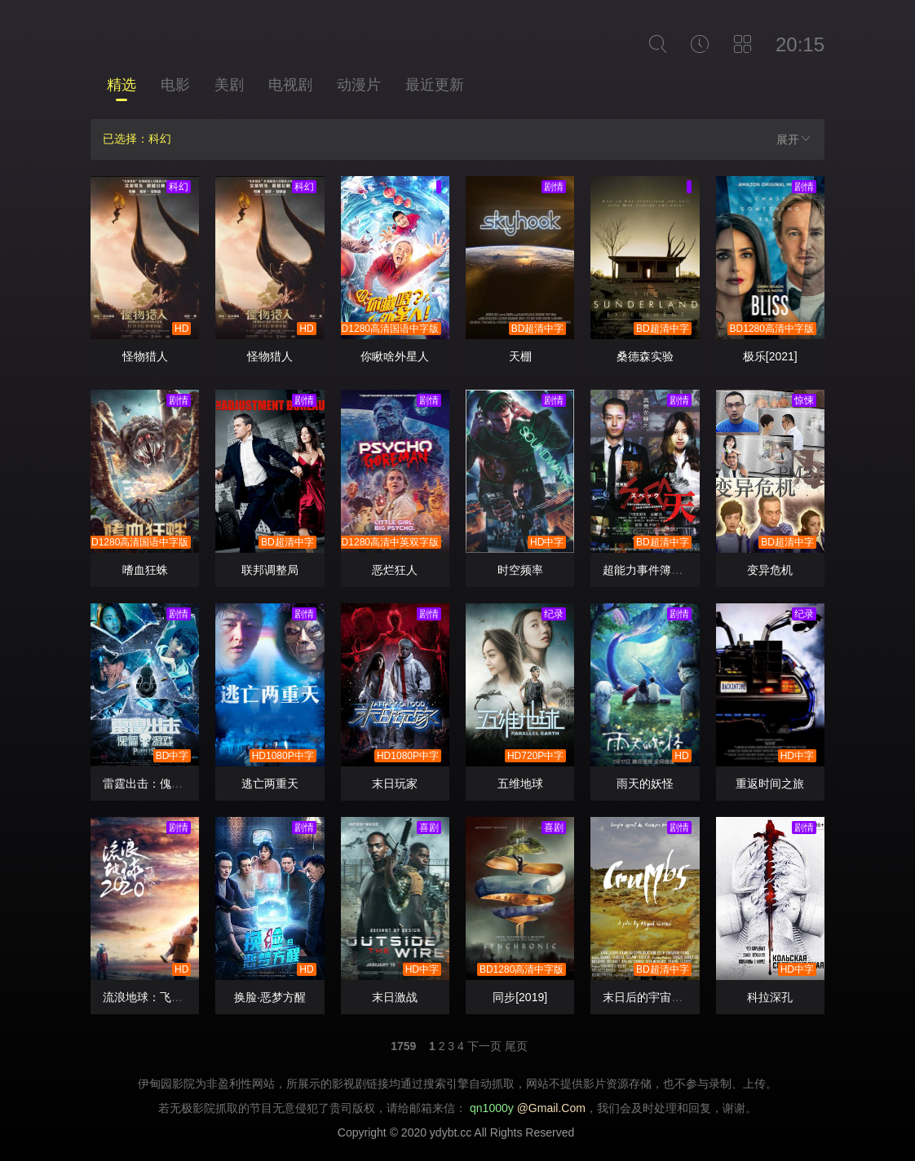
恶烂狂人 (395, 569)
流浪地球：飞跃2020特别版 (172, 997)
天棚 (520, 356)
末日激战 (395, 997)
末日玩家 (395, 783)
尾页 (516, 1046)
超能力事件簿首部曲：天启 (671, 569)
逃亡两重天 (269, 783)
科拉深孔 (770, 997)
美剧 (229, 85)
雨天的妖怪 (645, 783)
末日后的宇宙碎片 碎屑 (661, 997)
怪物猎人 (145, 356)
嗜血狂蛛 (145, 569)
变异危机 (770, 569)
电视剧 (290, 85)
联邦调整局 (269, 569)
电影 (175, 85)
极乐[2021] (770, 356)
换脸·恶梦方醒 (270, 997)
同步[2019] (520, 997)
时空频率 (520, 569)
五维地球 (520, 783)
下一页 (484, 1046)
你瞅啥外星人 (394, 356)
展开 (794, 139)
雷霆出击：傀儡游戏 (154, 783)
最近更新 (434, 85)
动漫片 (359, 85)
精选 (121, 85)
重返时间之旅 (770, 783)
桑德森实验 (645, 356)
